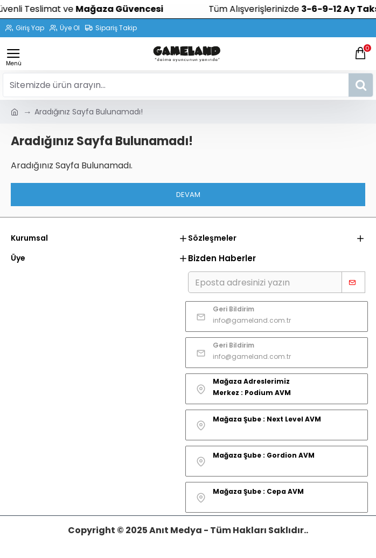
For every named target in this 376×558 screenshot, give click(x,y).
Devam (188, 194)
